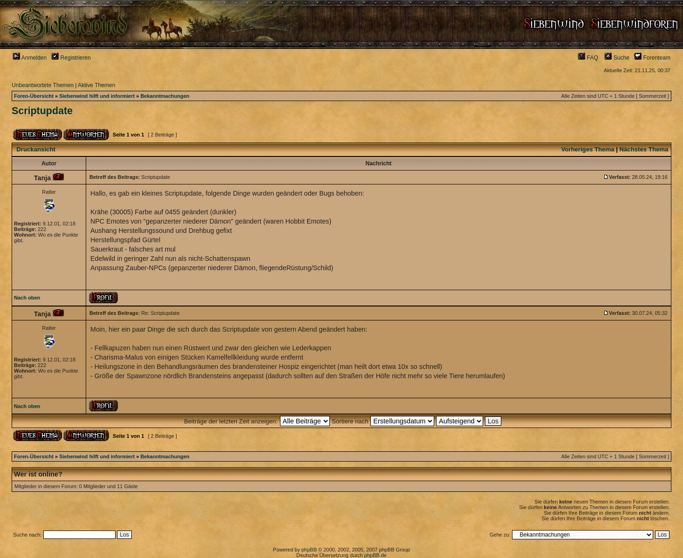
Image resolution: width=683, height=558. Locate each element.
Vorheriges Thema (587, 149)
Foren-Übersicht (34, 96)
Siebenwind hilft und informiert (97, 96)
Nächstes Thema (644, 149)
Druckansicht (35, 149)
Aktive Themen (96, 85)
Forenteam (652, 57)
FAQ (588, 57)
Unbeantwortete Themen (43, 85)
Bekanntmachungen (164, 96)
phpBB (309, 549)
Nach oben (27, 297)
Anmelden (30, 57)
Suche (616, 57)
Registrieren (71, 57)
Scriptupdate (42, 110)
